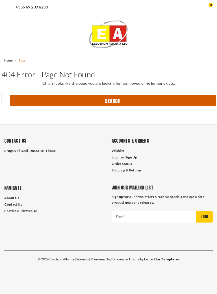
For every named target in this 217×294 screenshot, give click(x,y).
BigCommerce (117, 259)
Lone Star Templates (162, 259)
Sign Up (131, 157)
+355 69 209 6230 (32, 7)
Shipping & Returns (127, 170)
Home (8, 60)
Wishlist (118, 151)
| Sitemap (81, 259)
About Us (11, 198)
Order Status (122, 164)
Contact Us (13, 204)
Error (22, 60)
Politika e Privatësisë (20, 211)
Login (116, 157)
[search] (187, 7)
